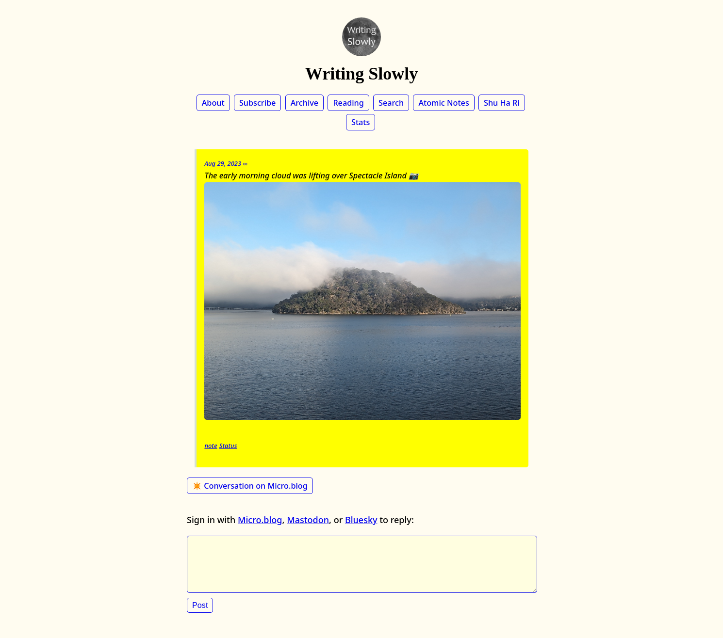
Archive (304, 102)
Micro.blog (260, 520)
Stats (360, 122)
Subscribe (257, 102)
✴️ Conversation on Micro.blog (250, 485)
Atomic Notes (443, 102)
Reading (348, 102)
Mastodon (308, 520)
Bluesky (361, 520)
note (210, 445)
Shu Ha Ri (502, 102)
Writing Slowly (361, 73)
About (213, 102)
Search (391, 102)
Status (228, 445)
